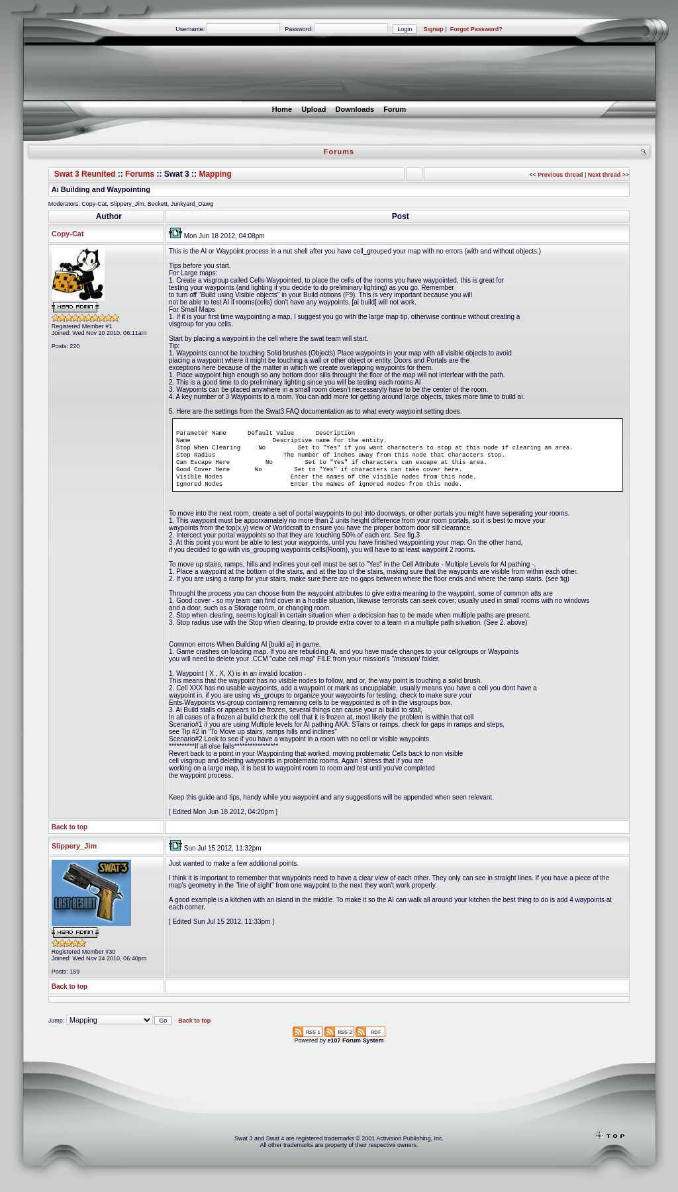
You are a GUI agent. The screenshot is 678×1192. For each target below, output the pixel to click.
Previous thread (560, 174)
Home (282, 109)
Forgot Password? (476, 29)
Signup (433, 29)
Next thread (604, 174)
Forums (139, 174)
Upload (313, 109)
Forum (394, 109)
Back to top (69, 839)
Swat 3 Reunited (85, 174)
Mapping (215, 174)
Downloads (354, 109)
